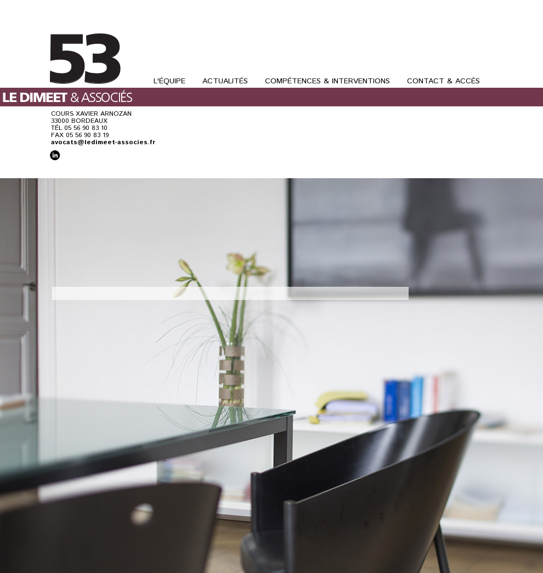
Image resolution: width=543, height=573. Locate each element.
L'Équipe (169, 81)
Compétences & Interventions (327, 81)
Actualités (225, 81)
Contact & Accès (443, 81)
